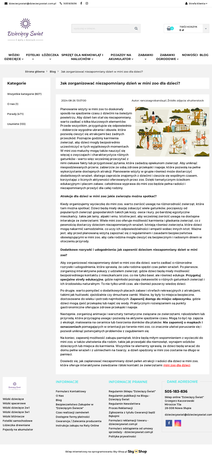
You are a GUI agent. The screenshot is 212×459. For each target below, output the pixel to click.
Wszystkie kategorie (20, 93)
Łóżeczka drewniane (16, 425)
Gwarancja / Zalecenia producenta (78, 421)
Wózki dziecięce (14, 57)
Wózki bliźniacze (13, 416)
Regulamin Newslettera (124, 403)
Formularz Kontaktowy (71, 391)
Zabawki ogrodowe (167, 57)
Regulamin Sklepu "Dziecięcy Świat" (132, 391)
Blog (204, 55)
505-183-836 (176, 391)
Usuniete (13, 123)
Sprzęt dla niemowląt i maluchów (82, 57)
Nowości (190, 55)
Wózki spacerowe (14, 403)
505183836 (68, 3)
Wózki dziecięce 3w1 (16, 412)
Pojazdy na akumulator (121, 57)
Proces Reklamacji (121, 408)
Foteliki (33, 56)
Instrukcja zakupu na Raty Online (77, 425)
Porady (12, 113)
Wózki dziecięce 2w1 (16, 407)
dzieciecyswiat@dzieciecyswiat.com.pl (30, 3)
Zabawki (145, 56)
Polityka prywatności (122, 436)
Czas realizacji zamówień (72, 412)
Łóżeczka (50, 56)
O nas (11, 103)
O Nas (60, 395)
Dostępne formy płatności (73, 416)
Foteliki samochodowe (17, 420)
